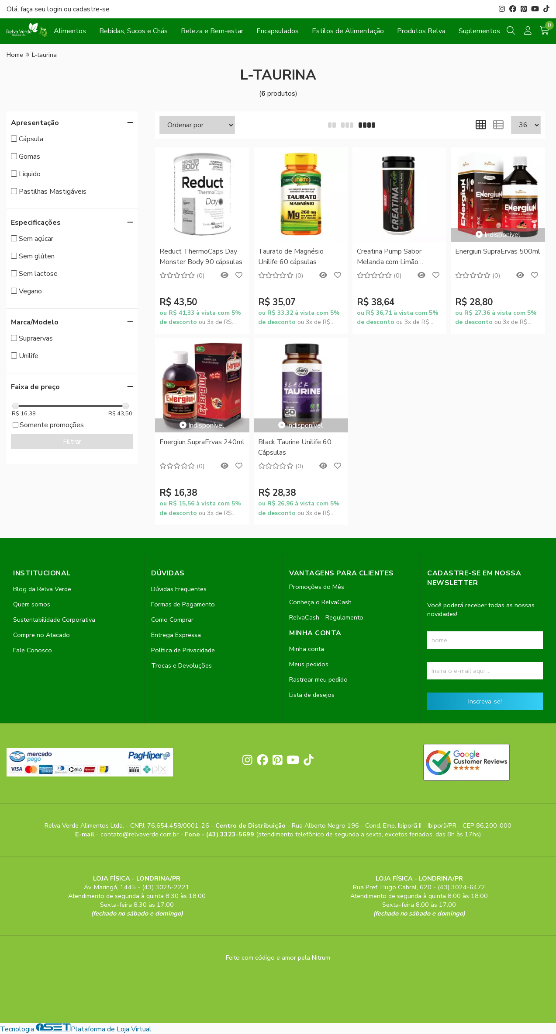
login (55, 9)
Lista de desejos (312, 694)
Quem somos (31, 604)
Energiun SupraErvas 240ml (202, 442)
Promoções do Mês (316, 586)
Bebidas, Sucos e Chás (133, 31)
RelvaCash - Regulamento (326, 617)
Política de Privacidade (183, 650)
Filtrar (72, 441)
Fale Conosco (32, 650)
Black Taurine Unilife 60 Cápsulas (295, 447)
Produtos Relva (421, 31)
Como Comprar (172, 619)
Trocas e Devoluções (181, 665)
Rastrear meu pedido (318, 679)
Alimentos (70, 31)
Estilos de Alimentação (348, 31)
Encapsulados (277, 31)
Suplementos (479, 31)
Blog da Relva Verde (42, 589)
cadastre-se (91, 9)
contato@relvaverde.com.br (140, 834)
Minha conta (306, 648)
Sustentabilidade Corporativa (54, 619)
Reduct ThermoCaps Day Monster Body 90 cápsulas (200, 257)
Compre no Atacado (41, 634)
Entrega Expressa (176, 634)
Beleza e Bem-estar (212, 31)
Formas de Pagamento (183, 604)
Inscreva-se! (485, 701)
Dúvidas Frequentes (179, 589)
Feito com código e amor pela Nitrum (278, 957)
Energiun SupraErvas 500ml (497, 251)
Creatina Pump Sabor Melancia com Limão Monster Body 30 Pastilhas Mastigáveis (399, 257)
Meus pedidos (308, 664)
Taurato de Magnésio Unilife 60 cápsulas (291, 257)
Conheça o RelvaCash (320, 602)
